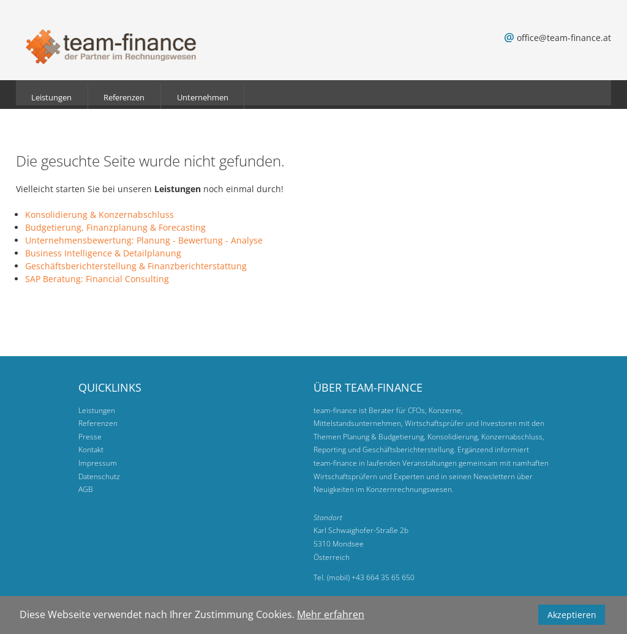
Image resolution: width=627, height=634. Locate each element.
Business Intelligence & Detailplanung (103, 253)
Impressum (97, 463)
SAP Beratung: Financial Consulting (97, 279)
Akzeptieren (571, 615)
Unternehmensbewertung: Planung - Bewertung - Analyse (144, 240)
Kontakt (90, 449)
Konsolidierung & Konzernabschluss (99, 214)
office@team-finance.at (564, 37)
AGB (85, 489)
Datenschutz (99, 476)
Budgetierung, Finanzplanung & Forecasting (115, 227)
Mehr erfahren (330, 614)
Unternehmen (202, 97)
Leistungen (51, 97)
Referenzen (124, 97)
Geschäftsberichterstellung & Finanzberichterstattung (136, 266)
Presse (90, 436)
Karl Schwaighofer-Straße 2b (361, 530)
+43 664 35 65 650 (383, 577)
